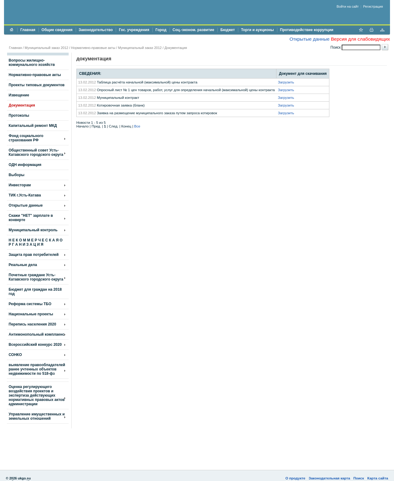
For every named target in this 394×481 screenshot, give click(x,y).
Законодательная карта (329, 478)
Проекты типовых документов (37, 85)
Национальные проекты (31, 314)
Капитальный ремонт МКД (33, 125)
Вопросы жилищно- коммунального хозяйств (32, 62)
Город (161, 30)
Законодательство (96, 30)
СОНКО (15, 355)
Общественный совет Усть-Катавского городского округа (36, 152)
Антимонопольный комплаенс (36, 334)
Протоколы (19, 115)
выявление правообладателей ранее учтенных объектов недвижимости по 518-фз (37, 369)
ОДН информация (25, 165)
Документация (175, 48)
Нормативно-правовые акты (93, 48)
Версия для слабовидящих (360, 39)
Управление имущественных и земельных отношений (37, 416)
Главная (27, 30)
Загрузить (286, 82)
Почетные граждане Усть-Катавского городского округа (36, 277)
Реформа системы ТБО (30, 304)
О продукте (295, 478)
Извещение (19, 95)
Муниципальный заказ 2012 (46, 48)
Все (137, 126)
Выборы (16, 175)
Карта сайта (377, 478)
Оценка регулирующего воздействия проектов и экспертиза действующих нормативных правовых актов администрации (37, 395)
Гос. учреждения (134, 30)
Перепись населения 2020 (32, 324)
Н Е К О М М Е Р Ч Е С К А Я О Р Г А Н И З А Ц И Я (35, 242)
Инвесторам (20, 185)
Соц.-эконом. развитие (193, 30)
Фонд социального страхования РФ (26, 138)
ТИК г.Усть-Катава (25, 195)
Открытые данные (309, 39)
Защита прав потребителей (33, 255)
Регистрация (373, 6)
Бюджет (227, 30)
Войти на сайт (348, 6)
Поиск (358, 478)
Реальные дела (23, 265)
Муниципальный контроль (33, 230)
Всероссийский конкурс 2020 (35, 344)
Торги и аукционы (257, 30)
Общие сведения (57, 30)
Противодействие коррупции (306, 30)
